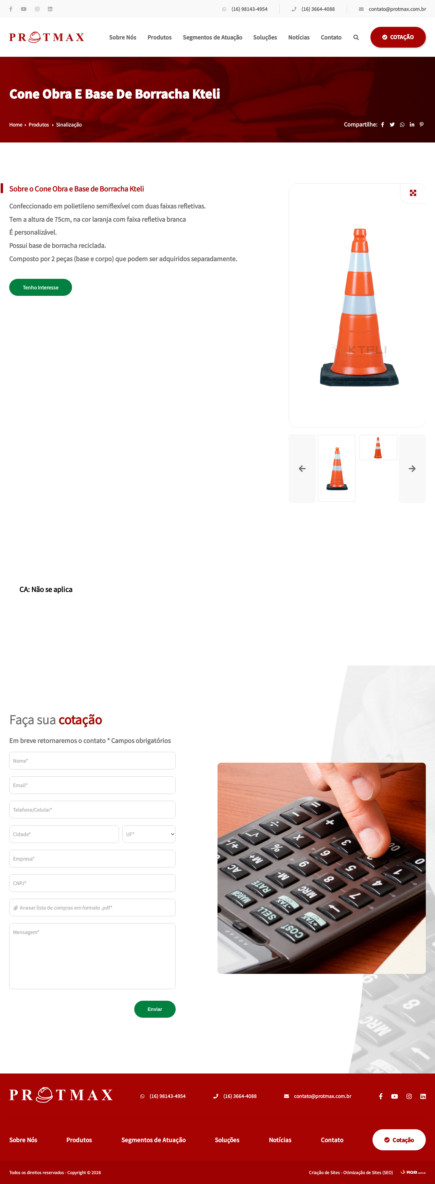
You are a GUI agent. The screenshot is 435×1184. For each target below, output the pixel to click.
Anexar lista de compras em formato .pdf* (63, 907)
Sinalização (69, 124)
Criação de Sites (324, 1172)
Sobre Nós (122, 37)
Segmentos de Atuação (212, 37)
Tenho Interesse (40, 287)
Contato (331, 37)
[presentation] (60, 1009)
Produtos (159, 37)
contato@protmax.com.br (392, 8)
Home (15, 124)
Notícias (299, 37)
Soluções (265, 37)
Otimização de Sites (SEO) (368, 1172)
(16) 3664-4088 (313, 8)
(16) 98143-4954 (244, 8)
